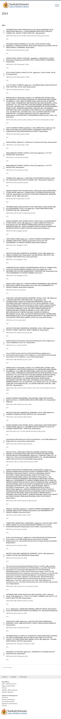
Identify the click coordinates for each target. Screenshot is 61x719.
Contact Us (4, 677)
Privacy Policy (23, 677)
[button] (57, 5)
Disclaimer (13, 677)
